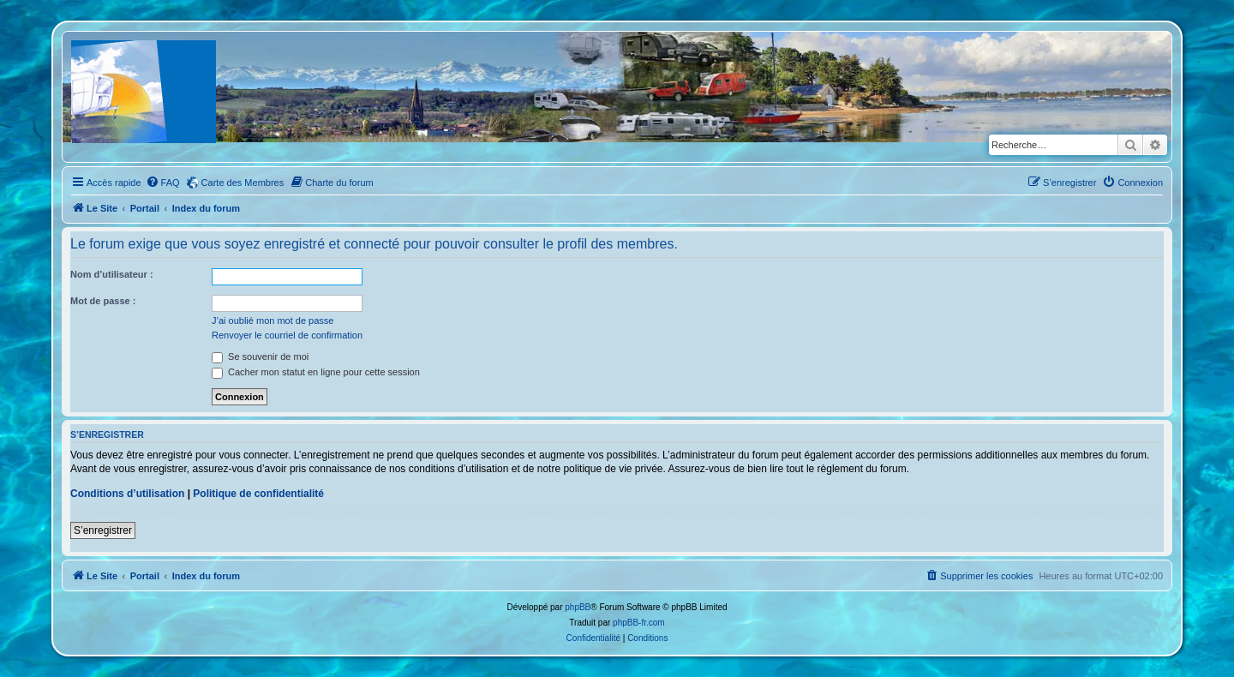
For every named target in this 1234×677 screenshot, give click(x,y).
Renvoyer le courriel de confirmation (287, 335)
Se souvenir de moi (260, 356)
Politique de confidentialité (258, 494)
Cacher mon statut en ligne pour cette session (316, 372)
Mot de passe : (102, 301)
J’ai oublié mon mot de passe (272, 320)
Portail (144, 208)
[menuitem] (163, 182)
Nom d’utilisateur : (111, 274)
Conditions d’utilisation (127, 494)
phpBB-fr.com (639, 622)
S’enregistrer (103, 530)
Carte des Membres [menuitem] (243, 182)
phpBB (577, 607)
